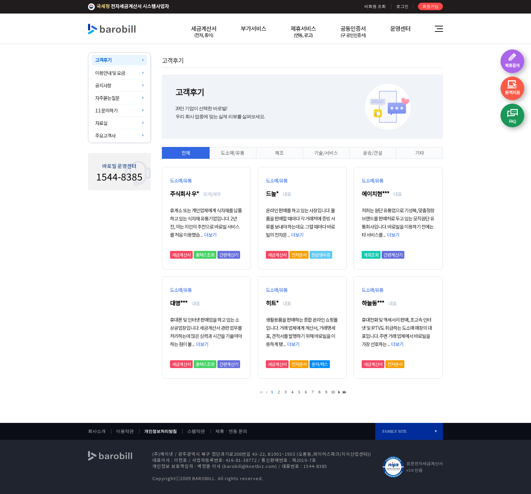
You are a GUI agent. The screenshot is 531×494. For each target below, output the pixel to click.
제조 (279, 152)
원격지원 (512, 92)
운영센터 (400, 28)
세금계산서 (203, 31)
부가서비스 (253, 28)
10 (333, 392)
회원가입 (430, 6)
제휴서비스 (303, 31)
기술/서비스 (326, 152)
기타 (419, 152)
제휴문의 (512, 65)
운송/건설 (372, 152)
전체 (186, 152)
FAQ (512, 121)
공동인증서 (353, 31)
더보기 (210, 234)
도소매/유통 (233, 152)
